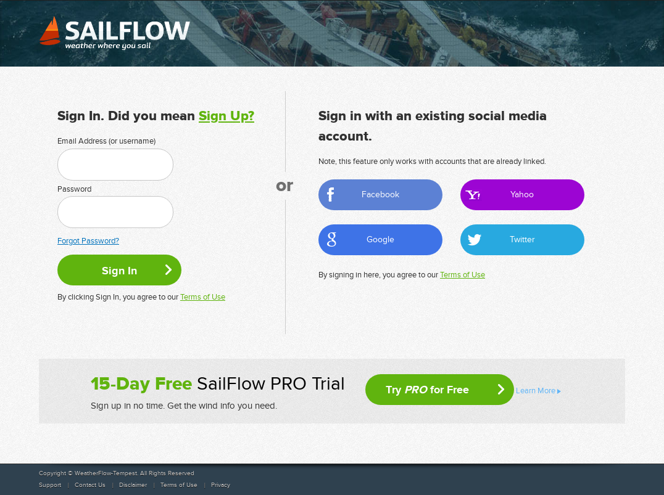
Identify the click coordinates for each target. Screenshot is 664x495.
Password (74, 189)
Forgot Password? (88, 241)
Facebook (380, 194)
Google (380, 239)
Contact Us (90, 485)
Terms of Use (202, 297)
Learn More (535, 391)
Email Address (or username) (106, 141)
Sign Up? (226, 116)
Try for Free (427, 389)
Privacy (220, 485)
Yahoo (522, 194)
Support (50, 485)
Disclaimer (133, 485)
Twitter (522, 239)
